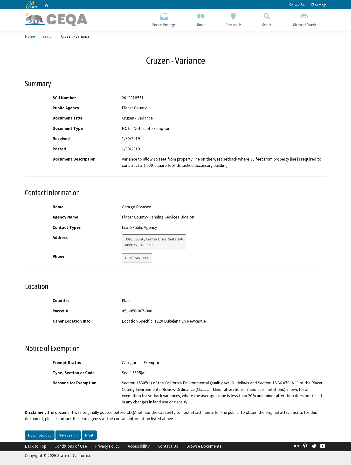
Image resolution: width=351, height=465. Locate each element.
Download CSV (39, 435)
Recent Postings (164, 18)
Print (89, 435)
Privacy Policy (107, 446)
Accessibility (139, 446)
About (200, 18)
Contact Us (297, 4)
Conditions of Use (71, 446)
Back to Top (35, 446)
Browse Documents (203, 446)
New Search (68, 435)
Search (267, 18)
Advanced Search (304, 18)
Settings (318, 4)
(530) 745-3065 (137, 258)
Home (30, 36)
